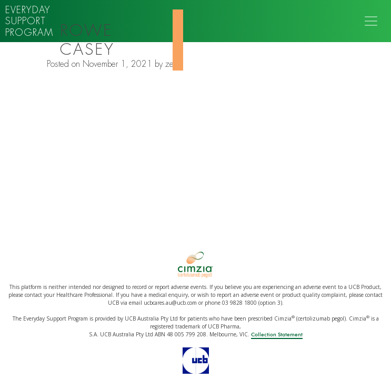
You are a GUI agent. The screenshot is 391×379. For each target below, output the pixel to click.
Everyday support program (29, 21)
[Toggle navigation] (371, 21)
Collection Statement (277, 334)
